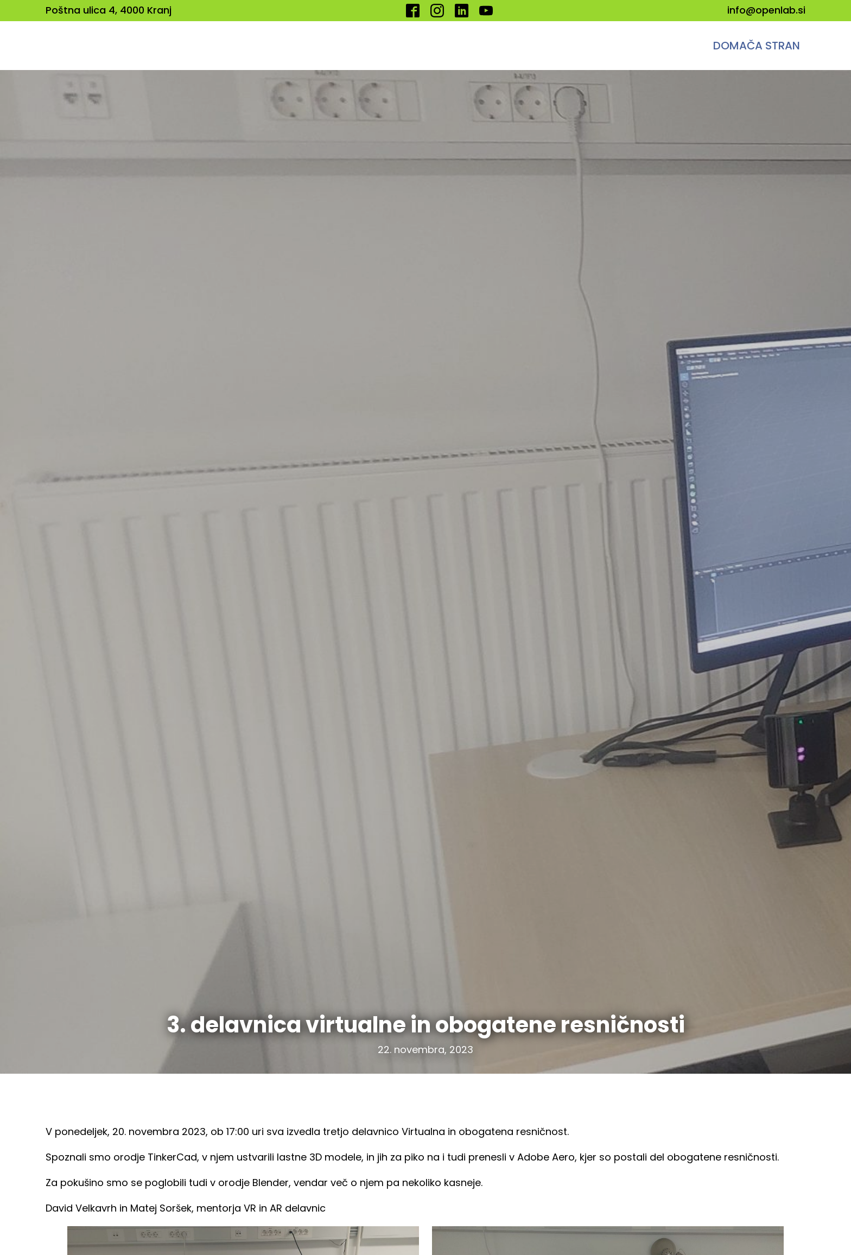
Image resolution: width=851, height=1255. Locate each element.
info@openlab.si (766, 10)
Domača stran (756, 45)
